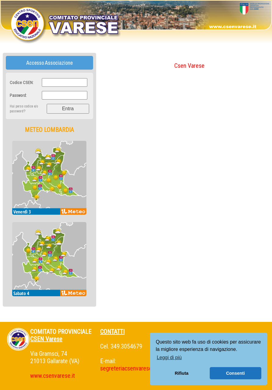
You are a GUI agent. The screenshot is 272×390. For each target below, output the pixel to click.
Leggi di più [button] (169, 357)
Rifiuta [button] (181, 373)
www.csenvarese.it (52, 375)
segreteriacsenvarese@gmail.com (140, 368)
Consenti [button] (235, 373)
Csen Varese (189, 65)
